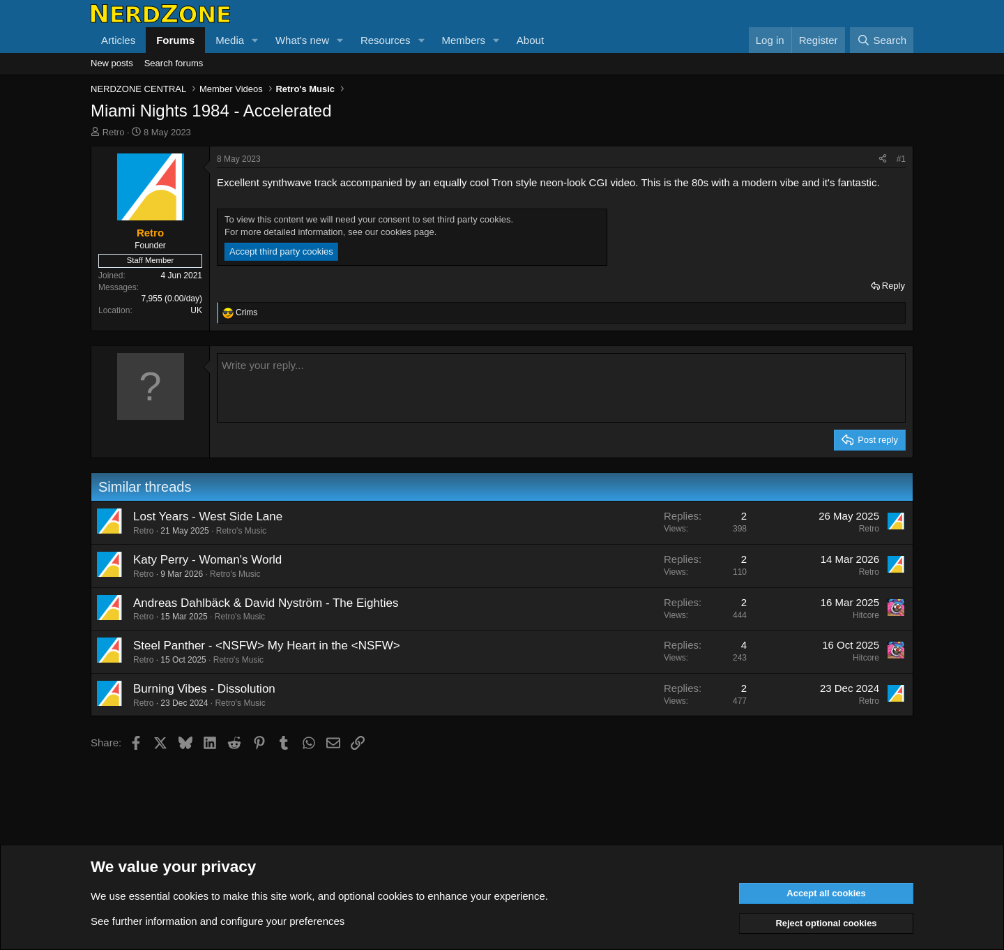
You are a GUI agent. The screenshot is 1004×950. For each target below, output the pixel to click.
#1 (901, 159)
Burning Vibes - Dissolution (204, 688)
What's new (302, 40)
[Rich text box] (561, 388)
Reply (893, 285)
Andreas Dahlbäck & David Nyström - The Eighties (265, 603)
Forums (175, 40)
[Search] (881, 40)
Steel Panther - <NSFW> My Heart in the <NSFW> (266, 645)
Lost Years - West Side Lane (207, 516)
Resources (385, 40)
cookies (190, 896)
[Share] (883, 159)
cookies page (407, 232)
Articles (118, 40)
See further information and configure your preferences (217, 921)
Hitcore (866, 615)
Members (463, 40)
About (530, 40)
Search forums (174, 63)
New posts (112, 63)
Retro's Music (241, 531)
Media (229, 40)
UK (196, 310)
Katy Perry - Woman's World (207, 559)
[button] (255, 40)
